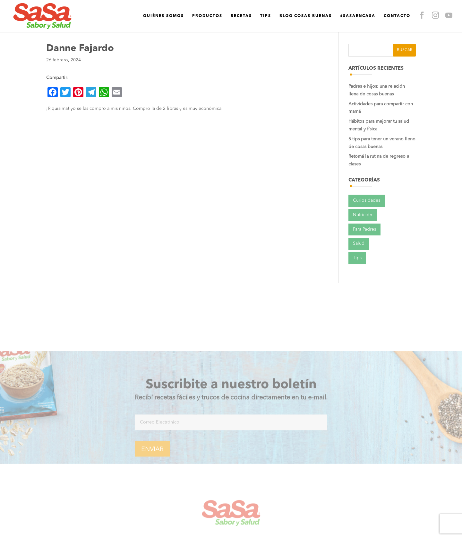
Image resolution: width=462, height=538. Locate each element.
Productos (162, 12)
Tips (220, 12)
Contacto (351, 12)
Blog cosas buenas (260, 12)
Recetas (195, 12)
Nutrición (362, 215)
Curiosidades (366, 200)
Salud (358, 243)
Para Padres (364, 229)
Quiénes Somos (118, 12)
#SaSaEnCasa (312, 12)
